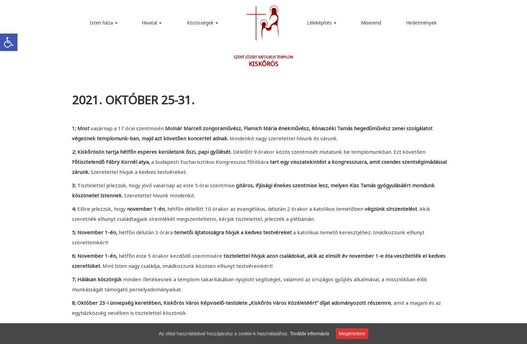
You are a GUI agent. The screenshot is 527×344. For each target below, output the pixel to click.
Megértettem (352, 333)
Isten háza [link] (104, 22)
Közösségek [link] (202, 22)
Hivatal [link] (152, 22)
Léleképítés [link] (321, 22)
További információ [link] (309, 333)
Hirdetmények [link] (421, 22)
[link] (8, 42)
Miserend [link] (371, 22)
